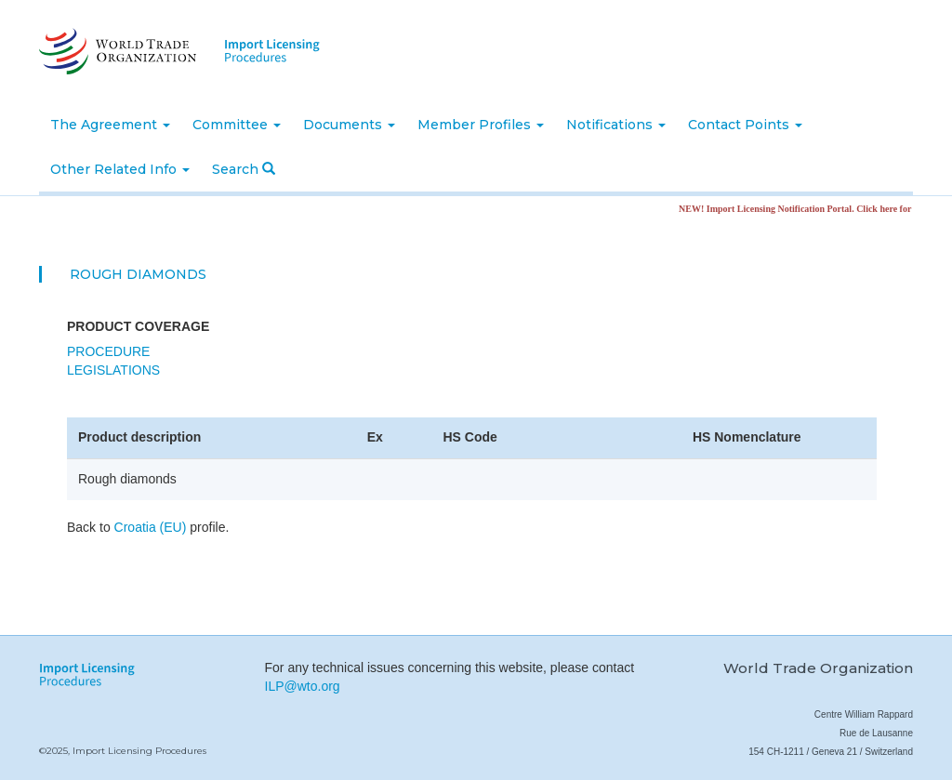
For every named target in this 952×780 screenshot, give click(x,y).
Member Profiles (480, 124)
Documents (349, 124)
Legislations (113, 370)
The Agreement (110, 124)
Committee (236, 124)
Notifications (616, 124)
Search (243, 169)
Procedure (108, 351)
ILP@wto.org (302, 686)
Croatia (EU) (150, 527)
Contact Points (745, 124)
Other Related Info (120, 169)
